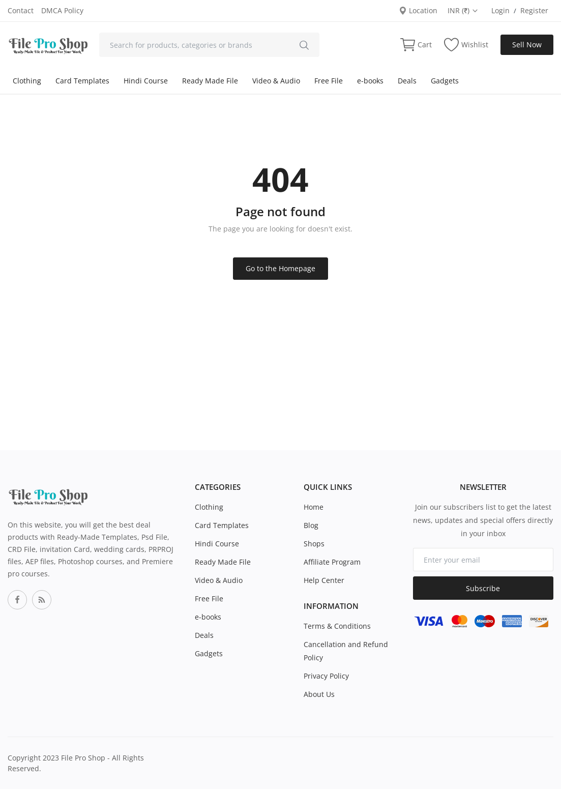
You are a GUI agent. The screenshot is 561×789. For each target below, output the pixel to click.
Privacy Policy (326, 676)
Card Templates (82, 80)
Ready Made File (210, 80)
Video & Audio (276, 80)
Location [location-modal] (418, 10)
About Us (319, 694)
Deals (407, 80)
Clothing (27, 80)
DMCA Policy (62, 10)
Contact (21, 10)
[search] (304, 44)
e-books (370, 80)
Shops (314, 543)
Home (313, 507)
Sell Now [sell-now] (527, 44)
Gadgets (445, 80)
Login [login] (500, 10)
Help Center (324, 580)
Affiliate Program (332, 562)
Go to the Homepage (280, 268)
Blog (311, 525)
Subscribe (483, 588)
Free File (328, 80)
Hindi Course (146, 80)
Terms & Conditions (337, 626)
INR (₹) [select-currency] (463, 10)
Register (534, 10)
